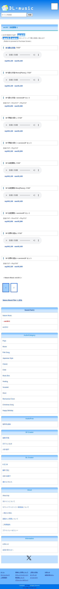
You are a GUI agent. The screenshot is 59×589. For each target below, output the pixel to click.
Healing (5, 381)
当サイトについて (9, 501)
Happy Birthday (8, 410)
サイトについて (5, 575)
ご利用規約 (6, 525)
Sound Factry (30, 310)
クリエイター (34, 577)
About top (6, 495)
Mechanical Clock (9, 399)
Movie (5, 347)
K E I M (5, 464)
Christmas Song (8, 405)
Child (4, 370)
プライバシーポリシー (10, 530)
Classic (5, 364)
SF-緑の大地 (10, 48)
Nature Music (7, 315)
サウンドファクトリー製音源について (16, 507)
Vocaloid (5, 387)
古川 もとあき (7, 444)
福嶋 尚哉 (6, 438)
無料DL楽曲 (7, 424)
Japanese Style (8, 358)
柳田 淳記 (6, 470)
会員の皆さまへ (8, 550)
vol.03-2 (5, 327)
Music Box (6, 376)
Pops (4, 341)
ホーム (3, 572)
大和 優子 (6, 449)
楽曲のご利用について (10, 519)
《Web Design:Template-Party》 (29, 587)
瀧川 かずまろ (7, 482)
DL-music (27, 585)
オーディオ (33, 575)
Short (4, 393)
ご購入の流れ (7, 513)
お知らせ (6, 544)
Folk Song (6, 352)
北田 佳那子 (7, 476)
